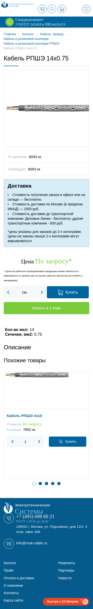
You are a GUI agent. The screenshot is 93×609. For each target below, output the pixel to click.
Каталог (10, 563)
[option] (46, 428)
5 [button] (59, 483)
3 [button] (46, 483)
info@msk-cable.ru (31, 543)
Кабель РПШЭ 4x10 (24, 416)
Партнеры (66, 570)
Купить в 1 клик (46, 308)
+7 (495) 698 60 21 (35, 516)
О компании (13, 585)
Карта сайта (13, 600)
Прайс (9, 570)
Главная (10, 34)
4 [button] (52, 483)
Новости (64, 578)
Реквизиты (66, 563)
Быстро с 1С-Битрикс (63, 601)
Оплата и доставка (19, 578)
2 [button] (40, 483)
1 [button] (34, 483)
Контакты (11, 593)
